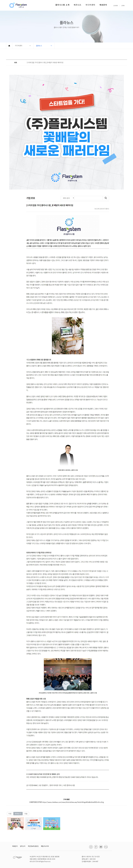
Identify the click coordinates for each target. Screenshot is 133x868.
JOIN (123, 5)
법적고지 (22, 846)
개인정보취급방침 (33, 846)
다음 (26, 814)
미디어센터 (90, 4)
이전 (9, 814)
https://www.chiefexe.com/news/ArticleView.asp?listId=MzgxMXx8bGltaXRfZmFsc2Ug (73, 802)
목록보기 (18, 814)
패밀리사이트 (45, 846)
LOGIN (115, 5)
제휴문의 (103, 4)
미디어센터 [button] (18, 46)
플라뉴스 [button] (39, 46)
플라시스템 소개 (62, 4)
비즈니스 (77, 4)
